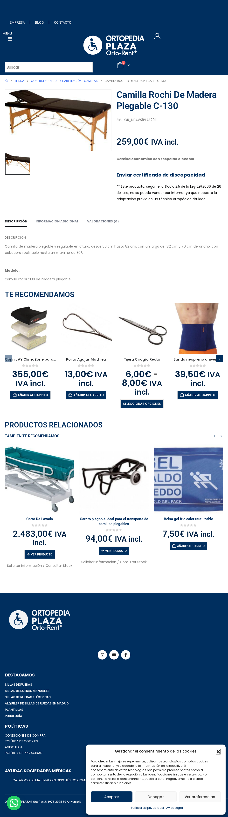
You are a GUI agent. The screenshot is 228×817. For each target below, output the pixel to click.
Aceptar (111, 796)
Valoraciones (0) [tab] (103, 221)
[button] (218, 751)
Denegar (156, 796)
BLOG (39, 22)
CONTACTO (62, 22)
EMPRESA (17, 22)
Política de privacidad (147, 808)
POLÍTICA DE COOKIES (21, 741)
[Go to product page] (30, 328)
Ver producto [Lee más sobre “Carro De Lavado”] (41, 554)
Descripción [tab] (16, 221)
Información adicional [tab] (57, 221)
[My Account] (157, 36)
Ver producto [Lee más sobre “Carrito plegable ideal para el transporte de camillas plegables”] (116, 551)
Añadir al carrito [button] (33, 395)
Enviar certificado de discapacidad (161, 174)
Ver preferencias (200, 796)
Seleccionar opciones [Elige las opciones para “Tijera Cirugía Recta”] (142, 404)
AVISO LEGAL (14, 747)
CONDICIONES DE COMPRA (25, 735)
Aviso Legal (174, 808)
